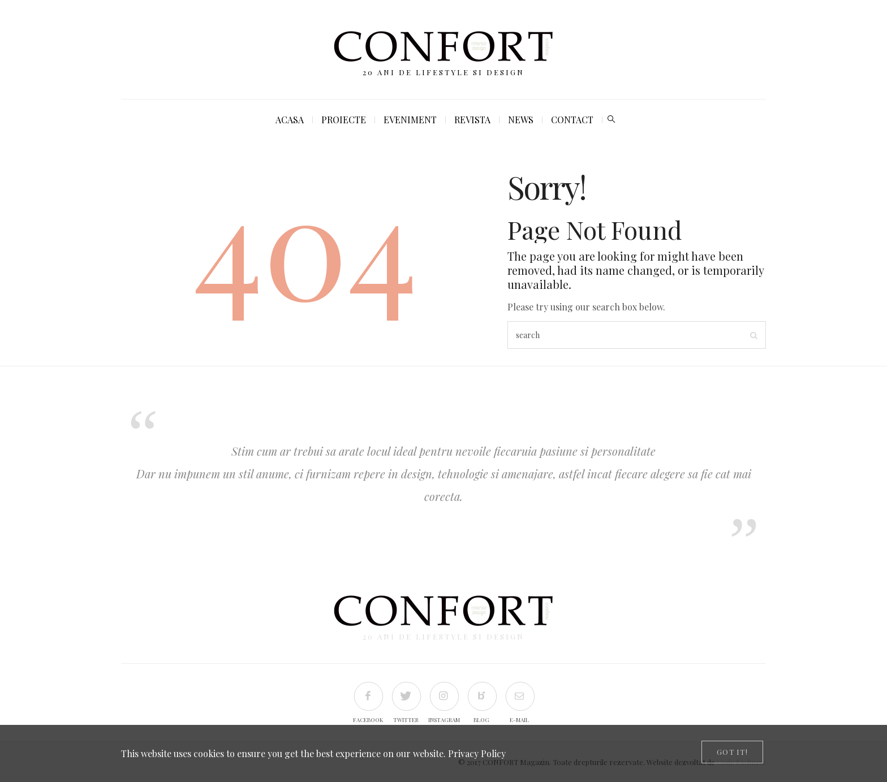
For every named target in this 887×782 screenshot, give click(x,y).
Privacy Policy (477, 753)
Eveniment (410, 120)
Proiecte (343, 120)
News (520, 120)
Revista (472, 120)
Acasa (289, 120)
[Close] (732, 752)
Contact (572, 120)
